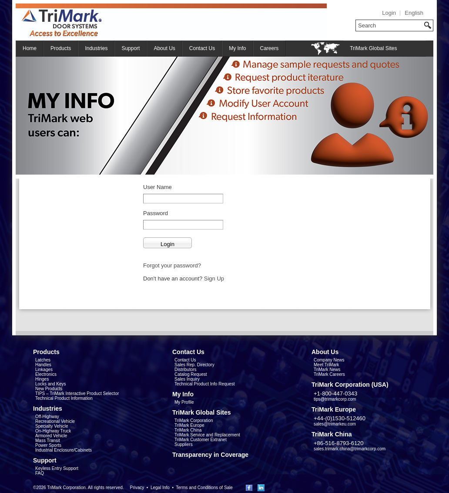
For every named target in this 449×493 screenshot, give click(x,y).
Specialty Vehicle (51, 426)
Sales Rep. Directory (194, 364)
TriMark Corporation (193, 420)
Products (60, 48)
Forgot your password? (172, 265)
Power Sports (48, 445)
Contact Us (202, 48)
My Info (237, 48)
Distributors (185, 369)
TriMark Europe (189, 425)
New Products (48, 388)
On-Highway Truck (53, 431)
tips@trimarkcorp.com (335, 399)
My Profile (184, 402)
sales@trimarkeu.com (335, 424)
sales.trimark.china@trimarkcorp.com (349, 448)
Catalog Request (190, 374)
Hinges (42, 379)
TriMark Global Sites (373, 48)
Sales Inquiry (187, 379)
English (414, 13)
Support (130, 48)
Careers (269, 48)
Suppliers (183, 444)
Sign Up (214, 278)
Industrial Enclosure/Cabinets (63, 450)
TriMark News (327, 369)
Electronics (46, 374)
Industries (96, 48)
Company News (329, 360)
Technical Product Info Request (204, 384)
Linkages (44, 369)
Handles (43, 364)
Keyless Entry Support (56, 468)
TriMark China (187, 430)
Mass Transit (47, 440)
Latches (42, 360)
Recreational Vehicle (55, 421)
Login (389, 13)
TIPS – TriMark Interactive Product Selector (77, 393)
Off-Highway (47, 416)
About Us (164, 48)
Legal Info (160, 487)
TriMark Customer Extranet (200, 439)
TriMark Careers (329, 374)
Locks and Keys (50, 384)
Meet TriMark (326, 364)
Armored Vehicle (51, 435)
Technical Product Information (64, 398)
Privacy (137, 487)
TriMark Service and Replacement (207, 434)
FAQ (39, 473)
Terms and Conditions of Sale (204, 487)
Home (30, 48)
